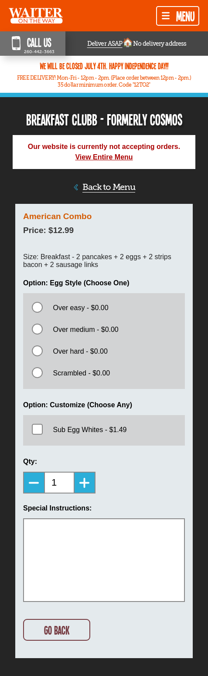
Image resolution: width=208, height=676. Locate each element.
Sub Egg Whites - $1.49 (89, 429)
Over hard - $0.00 (80, 351)
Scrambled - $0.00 (81, 373)
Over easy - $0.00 (80, 307)
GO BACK (56, 630)
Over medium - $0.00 (85, 329)
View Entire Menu (104, 157)
